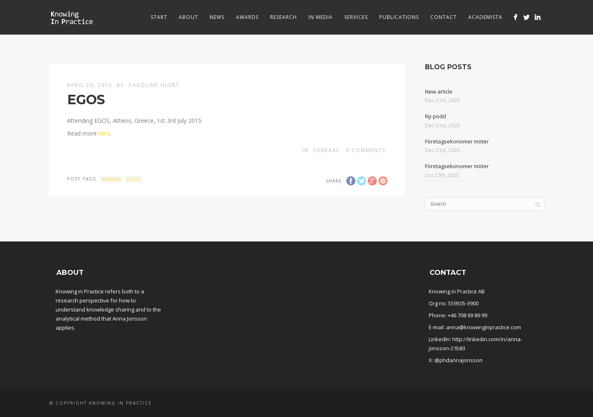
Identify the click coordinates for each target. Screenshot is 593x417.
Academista (485, 17)
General (326, 150)
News (217, 17)
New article (439, 91)
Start (159, 17)
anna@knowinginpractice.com (483, 327)
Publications (399, 17)
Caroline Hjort (154, 85)
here (104, 133)
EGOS (133, 179)
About (188, 17)
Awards (247, 17)
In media (320, 17)
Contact (443, 17)
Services (356, 17)
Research (283, 17)
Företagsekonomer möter (457, 141)
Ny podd (435, 116)
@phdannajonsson (458, 360)
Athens (111, 179)
